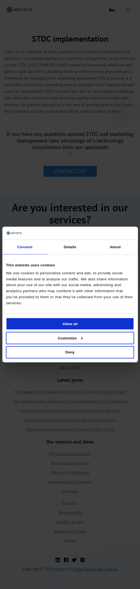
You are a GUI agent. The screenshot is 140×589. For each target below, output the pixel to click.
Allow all (70, 324)
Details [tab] (70, 247)
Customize (70, 338)
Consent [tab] (24, 247)
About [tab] (115, 247)
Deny (70, 352)
